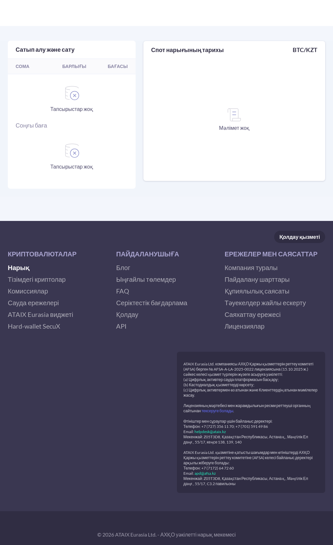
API (121, 326)
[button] (58, 254)
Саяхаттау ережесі (253, 314)
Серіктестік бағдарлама (151, 303)
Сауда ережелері (33, 303)
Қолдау (299, 237)
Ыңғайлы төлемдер (146, 279)
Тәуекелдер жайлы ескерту (265, 303)
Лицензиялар (245, 326)
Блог (123, 267)
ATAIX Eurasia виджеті (40, 314)
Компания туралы (251, 267)
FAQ (122, 291)
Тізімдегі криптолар (37, 279)
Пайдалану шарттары (257, 279)
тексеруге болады (217, 410)
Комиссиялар (28, 291)
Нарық (18, 267)
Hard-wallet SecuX (34, 326)
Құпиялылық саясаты (257, 291)
